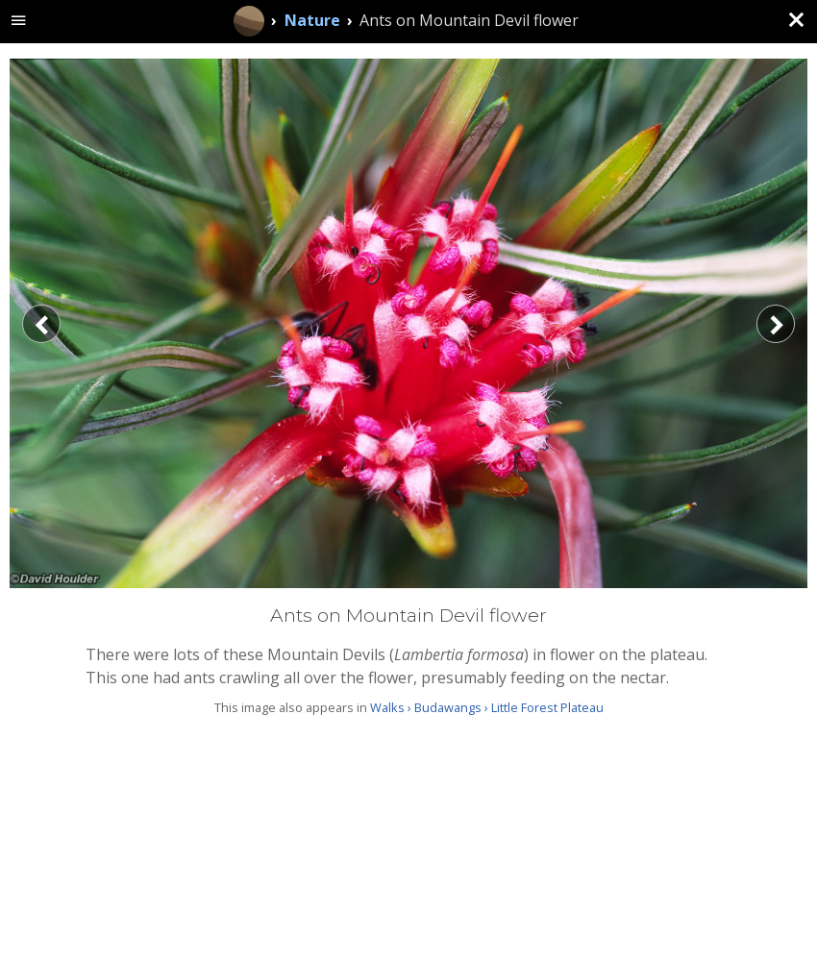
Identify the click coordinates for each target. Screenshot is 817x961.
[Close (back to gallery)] (795, 21)
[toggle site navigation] (19, 22)
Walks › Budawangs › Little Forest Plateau (487, 707)
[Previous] (41, 324)
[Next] (775, 324)
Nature (312, 20)
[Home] (249, 21)
